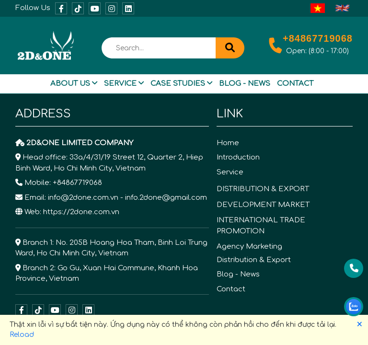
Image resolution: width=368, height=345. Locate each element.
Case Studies (181, 84)
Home (228, 143)
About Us (73, 84)
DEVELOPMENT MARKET (263, 205)
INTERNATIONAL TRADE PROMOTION (261, 225)
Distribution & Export (254, 260)
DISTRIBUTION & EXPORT (263, 189)
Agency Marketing (249, 246)
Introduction (238, 157)
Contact (295, 84)
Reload (22, 334)
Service (124, 84)
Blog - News (244, 84)
